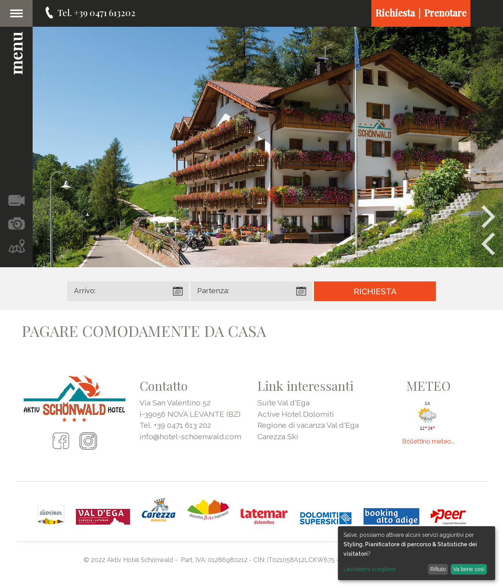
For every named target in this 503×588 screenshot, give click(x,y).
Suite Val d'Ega (283, 402)
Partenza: (213, 291)
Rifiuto (438, 569)
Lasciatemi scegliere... (371, 569)
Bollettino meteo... (428, 441)
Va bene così (469, 569)
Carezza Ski (277, 436)
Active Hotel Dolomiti (295, 414)
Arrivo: (84, 291)
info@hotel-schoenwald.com (190, 436)
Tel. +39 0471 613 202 (175, 425)
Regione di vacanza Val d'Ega (308, 425)
